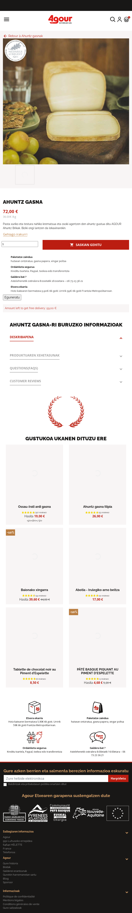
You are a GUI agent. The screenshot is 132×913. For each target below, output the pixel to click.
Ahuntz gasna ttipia (97, 507)
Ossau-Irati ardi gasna (34, 507)
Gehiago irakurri (15, 234)
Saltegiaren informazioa (18, 831)
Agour (7, 857)
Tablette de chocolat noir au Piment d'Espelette (34, 671)
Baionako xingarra (34, 590)
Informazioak (11, 891)
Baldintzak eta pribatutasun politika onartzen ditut (37, 784)
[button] (112, 19)
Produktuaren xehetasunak (35, 355)
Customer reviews (25, 381)
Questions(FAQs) (24, 368)
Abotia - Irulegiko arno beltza (98, 590)
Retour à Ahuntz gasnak (23, 36)
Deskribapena (22, 337)
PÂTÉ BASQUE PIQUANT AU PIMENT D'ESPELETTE (97, 671)
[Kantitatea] (20, 244)
